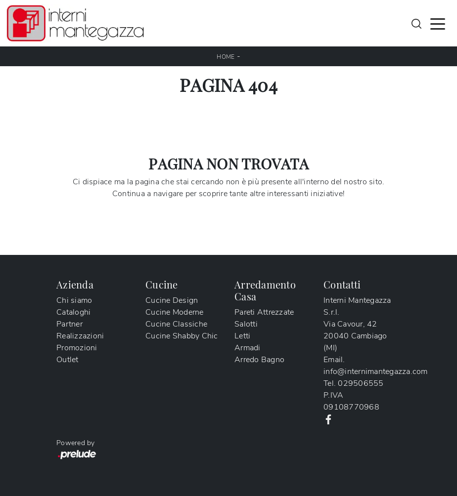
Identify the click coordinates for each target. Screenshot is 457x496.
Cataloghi (73, 312)
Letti (242, 336)
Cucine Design (171, 300)
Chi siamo (74, 300)
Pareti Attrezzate (264, 312)
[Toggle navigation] (437, 23)
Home (225, 57)
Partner (69, 324)
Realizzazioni (80, 336)
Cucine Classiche (176, 324)
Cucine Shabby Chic (181, 336)
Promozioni (76, 347)
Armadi (247, 347)
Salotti (246, 324)
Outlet (67, 359)
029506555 (360, 383)
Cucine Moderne (174, 312)
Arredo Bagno (259, 359)
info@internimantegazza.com (375, 371)
